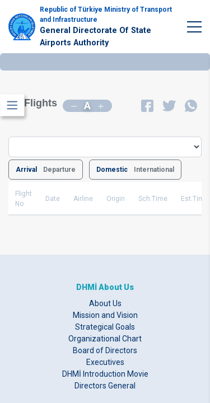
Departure (59, 170)
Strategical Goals (105, 326)
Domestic (112, 170)
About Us (105, 303)
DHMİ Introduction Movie (105, 373)
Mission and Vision (105, 315)
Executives (105, 362)
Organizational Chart (105, 338)
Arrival (26, 170)
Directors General (105, 385)
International (154, 170)
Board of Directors (105, 350)
